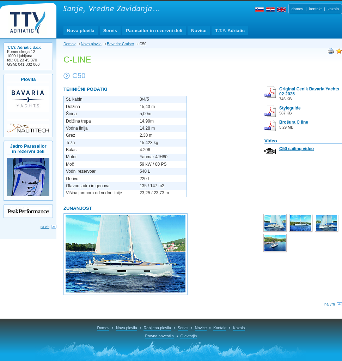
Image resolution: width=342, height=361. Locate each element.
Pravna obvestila (159, 336)
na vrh (329, 304)
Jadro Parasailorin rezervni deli (28, 148)
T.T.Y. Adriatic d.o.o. (27, 23)
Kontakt (219, 328)
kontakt (315, 9)
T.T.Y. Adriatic (230, 30)
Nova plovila (80, 30)
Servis (110, 30)
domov (297, 9)
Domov (69, 44)
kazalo (333, 9)
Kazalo (239, 328)
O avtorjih (188, 336)
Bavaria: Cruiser (120, 44)
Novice (198, 30)
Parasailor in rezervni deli (154, 30)
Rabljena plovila (157, 328)
